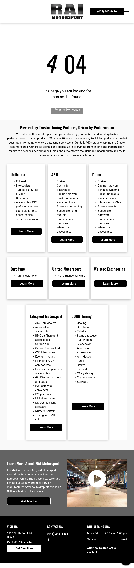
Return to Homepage (67, 109)
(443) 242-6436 (57, 534)
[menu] (126, 11)
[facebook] (48, 540)
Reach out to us (106, 151)
